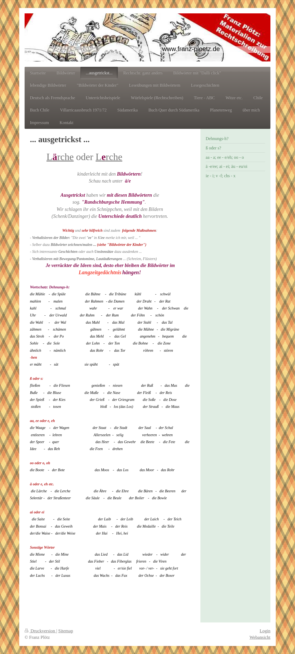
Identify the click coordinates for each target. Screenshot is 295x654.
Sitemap (65, 630)
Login (265, 630)
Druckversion (40, 630)
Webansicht (260, 637)
